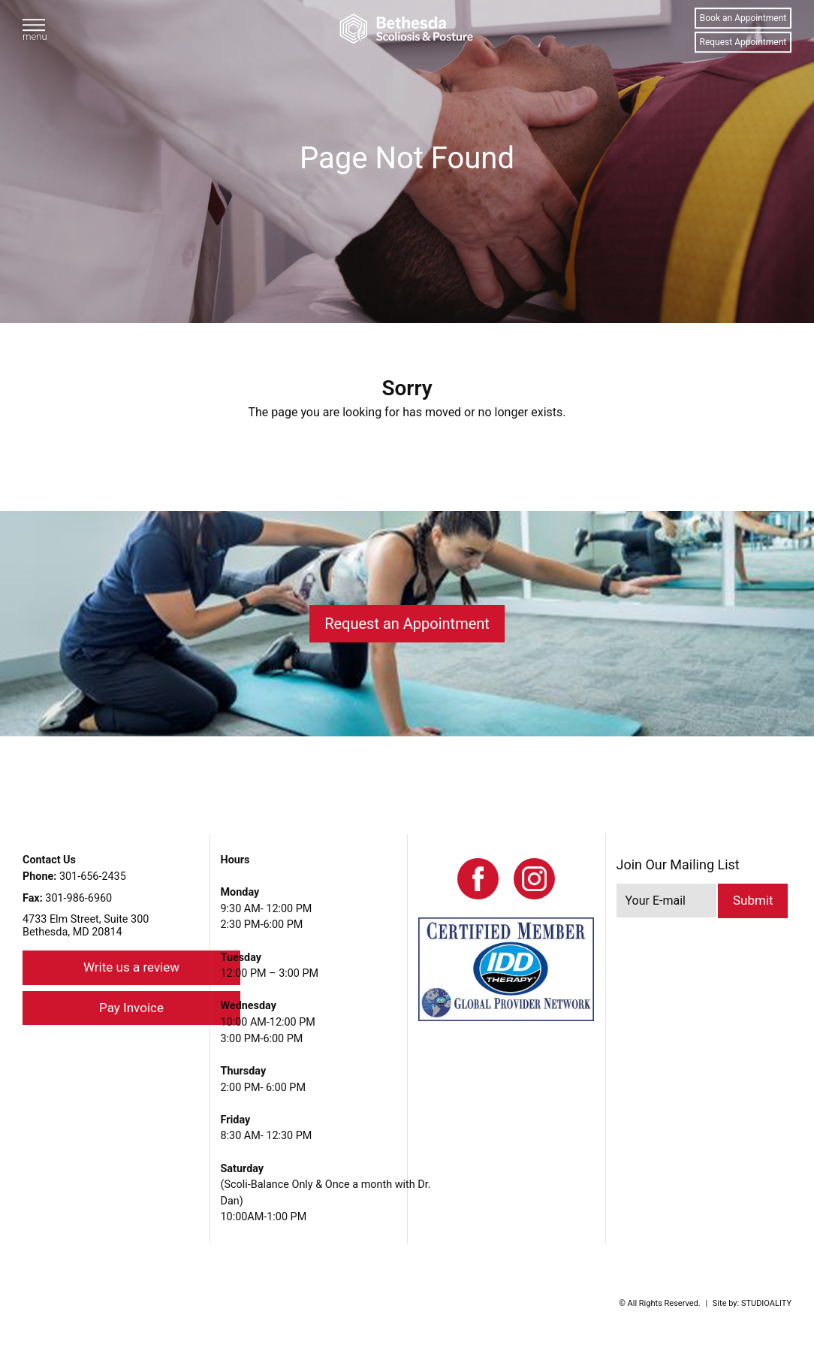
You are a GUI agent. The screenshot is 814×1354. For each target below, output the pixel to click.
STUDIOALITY (766, 1303)
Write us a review (131, 967)
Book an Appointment (743, 18)
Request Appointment (742, 42)
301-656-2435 (74, 876)
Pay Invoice (131, 1007)
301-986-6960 (67, 898)
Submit (753, 900)
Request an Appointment (407, 624)
